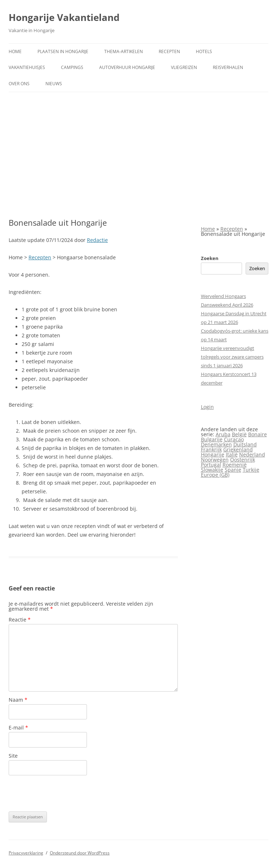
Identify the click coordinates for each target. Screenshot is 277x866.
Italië (232, 454)
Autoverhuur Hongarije (127, 67)
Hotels (204, 51)
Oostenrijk (242, 459)
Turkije (251, 469)
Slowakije (212, 469)
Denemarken (216, 444)
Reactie (20, 619)
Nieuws (53, 84)
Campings (72, 67)
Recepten (169, 51)
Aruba (223, 434)
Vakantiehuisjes (27, 67)
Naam (18, 699)
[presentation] (63, 793)
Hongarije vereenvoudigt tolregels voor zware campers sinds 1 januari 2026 (232, 357)
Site (13, 755)
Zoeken (210, 258)
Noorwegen (215, 459)
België (239, 434)
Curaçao (234, 439)
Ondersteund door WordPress (80, 853)
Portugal (211, 464)
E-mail (18, 727)
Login (207, 406)
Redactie (97, 240)
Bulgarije (212, 439)
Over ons (19, 84)
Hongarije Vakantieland (64, 17)
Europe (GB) (215, 474)
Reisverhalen (228, 67)
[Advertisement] (138, 146)
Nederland (252, 454)
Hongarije (212, 454)
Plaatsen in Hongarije (63, 51)
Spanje (233, 469)
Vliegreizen (184, 67)
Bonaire (257, 434)
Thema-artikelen (123, 51)
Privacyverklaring (26, 853)
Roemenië (235, 464)
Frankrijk (211, 449)
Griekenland (238, 449)
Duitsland (245, 444)
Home (15, 51)
